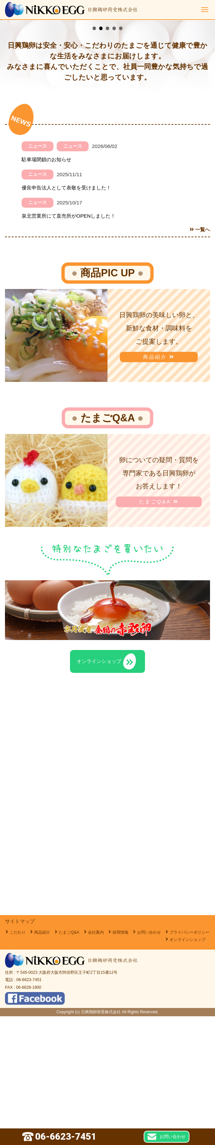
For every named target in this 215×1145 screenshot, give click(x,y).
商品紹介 (159, 485)
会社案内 (96, 1061)
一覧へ (199, 358)
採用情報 (120, 1061)
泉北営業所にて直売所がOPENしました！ (68, 344)
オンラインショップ (187, 1068)
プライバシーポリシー (189, 1061)
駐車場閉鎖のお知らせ (46, 288)
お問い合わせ (149, 1061)
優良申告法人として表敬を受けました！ (66, 316)
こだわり (18, 1061)
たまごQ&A (158, 630)
